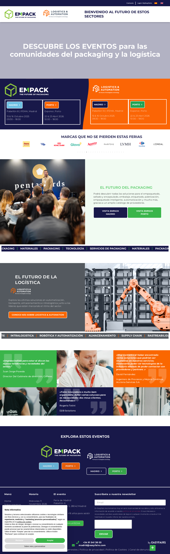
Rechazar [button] (19, 540)
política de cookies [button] (24, 522)
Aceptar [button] (50, 540)
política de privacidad (131, 511)
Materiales (34, 248)
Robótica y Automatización (68, 335)
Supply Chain (138, 335)
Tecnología (80, 248)
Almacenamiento (108, 335)
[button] (163, 145)
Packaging (57, 248)
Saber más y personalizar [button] (34, 546)
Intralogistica (28, 335)
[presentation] (113, 524)
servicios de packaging (113, 248)
